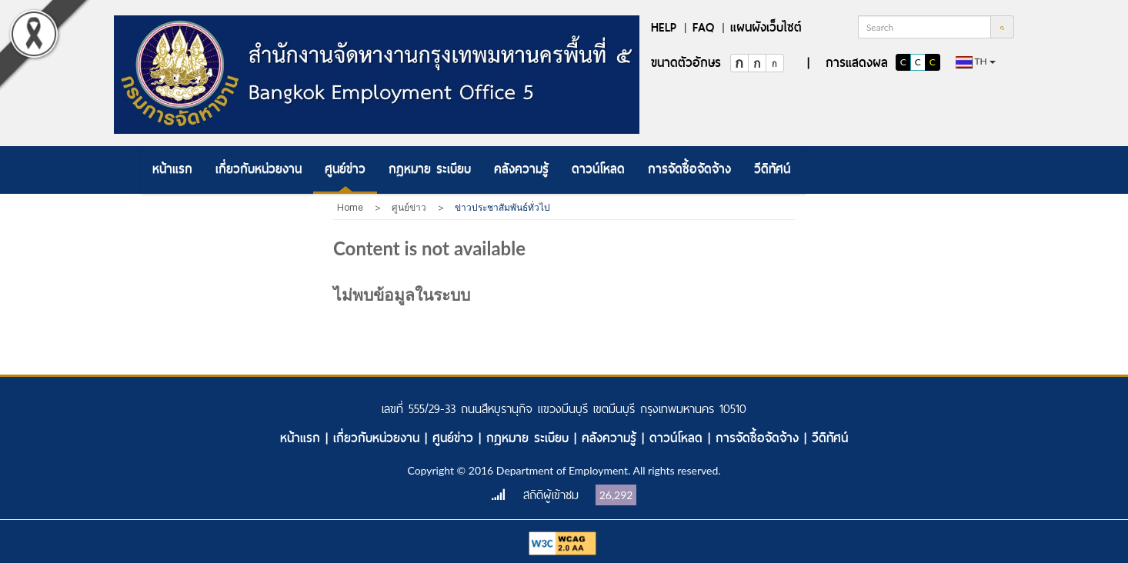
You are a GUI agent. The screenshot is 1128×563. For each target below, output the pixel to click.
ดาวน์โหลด (598, 168)
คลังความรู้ (521, 168)
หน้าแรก (172, 168)
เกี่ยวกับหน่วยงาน (258, 168)
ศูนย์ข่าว (345, 168)
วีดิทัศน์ (772, 168)
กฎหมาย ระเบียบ (430, 168)
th (976, 61)
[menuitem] (172, 170)
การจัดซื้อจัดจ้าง (689, 168)
